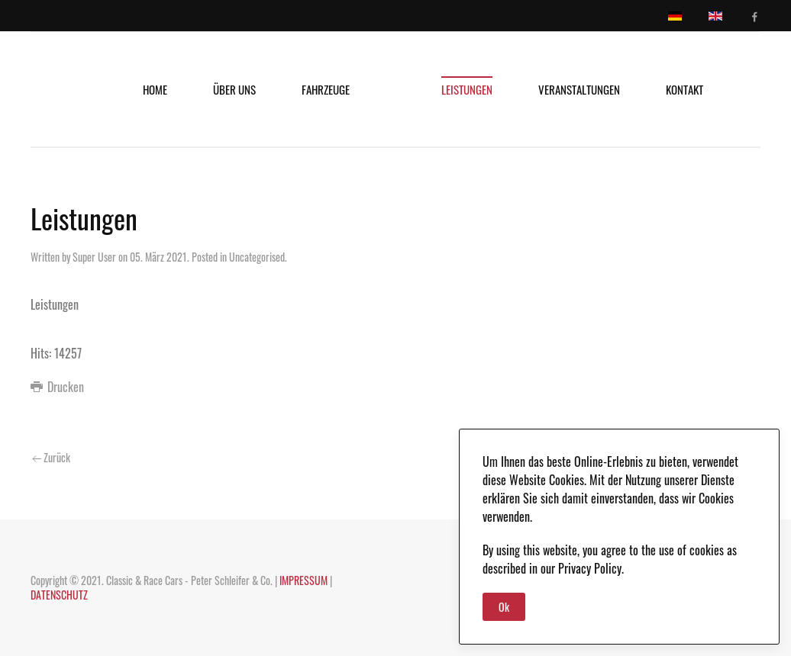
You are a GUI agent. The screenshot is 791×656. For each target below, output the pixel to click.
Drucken (57, 387)
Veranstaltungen (579, 89)
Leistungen (466, 89)
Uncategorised (257, 257)
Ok (504, 607)
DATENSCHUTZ (59, 595)
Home (155, 89)
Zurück (51, 457)
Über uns (234, 89)
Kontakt (684, 89)
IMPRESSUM (303, 580)
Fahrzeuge (326, 89)
